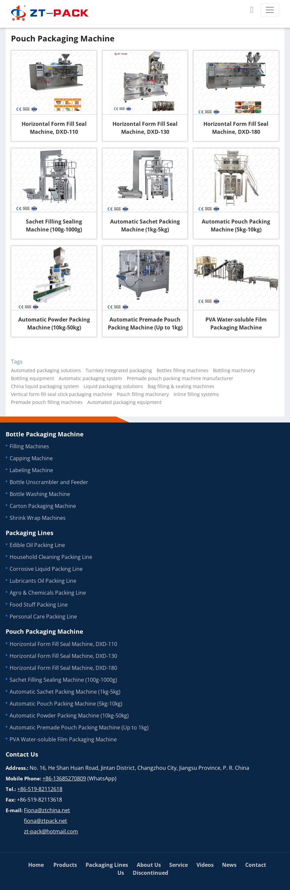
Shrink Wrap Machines (38, 517)
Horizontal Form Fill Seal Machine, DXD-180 (235, 127)
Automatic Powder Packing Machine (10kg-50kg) (54, 323)
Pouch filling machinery (143, 394)
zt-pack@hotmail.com (51, 831)
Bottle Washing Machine (40, 494)
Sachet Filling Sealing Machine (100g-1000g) (54, 225)
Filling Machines (29, 446)
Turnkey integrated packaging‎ (119, 370)
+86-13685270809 (64, 778)
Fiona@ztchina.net (47, 810)
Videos (205, 864)
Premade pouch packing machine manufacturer (180, 378)
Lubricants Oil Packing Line (43, 580)
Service (178, 864)
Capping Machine (31, 458)
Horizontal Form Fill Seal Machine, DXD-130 (145, 127)
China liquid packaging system (45, 386)
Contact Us (22, 754)
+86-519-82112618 (39, 789)
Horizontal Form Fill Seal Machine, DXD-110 (54, 127)
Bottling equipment (32, 378)
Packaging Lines (29, 533)
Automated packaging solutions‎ (46, 370)
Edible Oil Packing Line (37, 545)
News (229, 864)
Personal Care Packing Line (43, 616)
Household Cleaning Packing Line (51, 557)
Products (65, 864)
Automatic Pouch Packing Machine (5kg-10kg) (236, 225)
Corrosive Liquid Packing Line (46, 568)
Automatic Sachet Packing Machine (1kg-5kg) (145, 225)
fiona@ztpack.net (45, 820)
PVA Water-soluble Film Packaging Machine (236, 323)
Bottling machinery (234, 370)
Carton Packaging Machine (43, 506)
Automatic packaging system (90, 378)
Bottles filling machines (182, 370)
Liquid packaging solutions (113, 386)
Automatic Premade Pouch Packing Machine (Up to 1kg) (145, 323)
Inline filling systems (196, 394)
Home (36, 864)
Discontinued (150, 872)
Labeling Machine (31, 470)
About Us (149, 864)
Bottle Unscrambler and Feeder (49, 482)
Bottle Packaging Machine (45, 434)
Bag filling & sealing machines (181, 386)
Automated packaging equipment (124, 402)
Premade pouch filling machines (47, 402)
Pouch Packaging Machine (44, 631)
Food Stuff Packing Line (39, 604)
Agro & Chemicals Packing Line (48, 592)
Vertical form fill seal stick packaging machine (61, 394)
